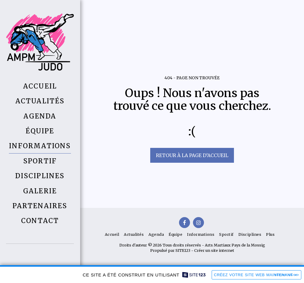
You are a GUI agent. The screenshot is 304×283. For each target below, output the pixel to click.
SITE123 (182, 250)
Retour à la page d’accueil (192, 155)
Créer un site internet (214, 250)
